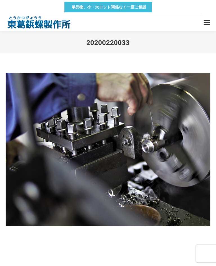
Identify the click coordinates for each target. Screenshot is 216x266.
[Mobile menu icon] (206, 22)
